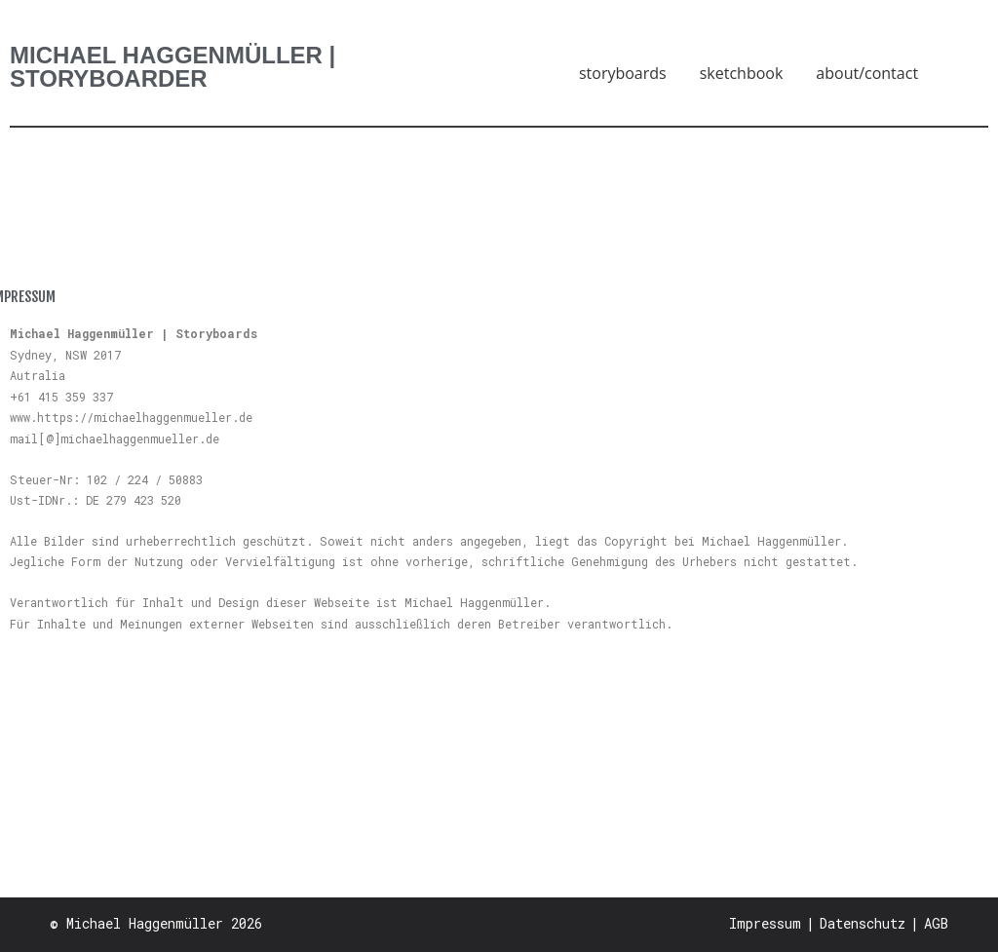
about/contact (867, 73)
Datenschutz (862, 923)
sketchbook (742, 73)
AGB (936, 923)
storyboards (623, 73)
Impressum (765, 923)
